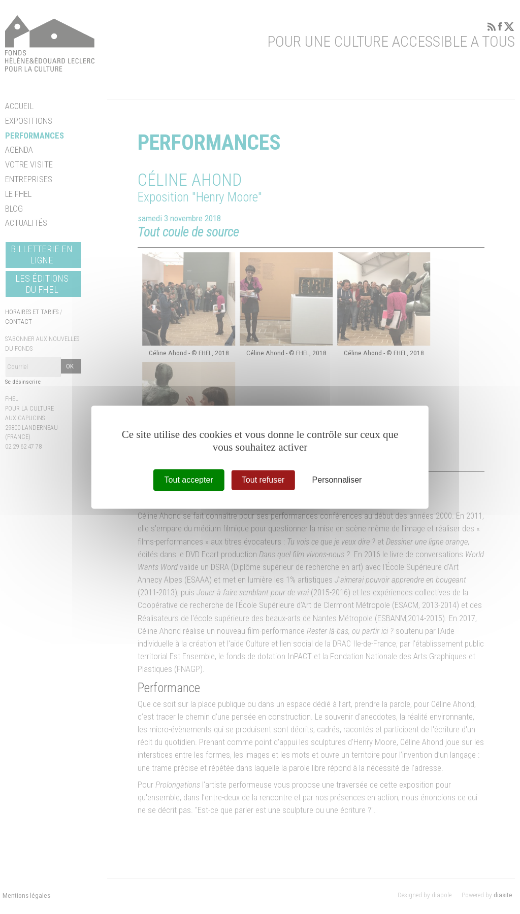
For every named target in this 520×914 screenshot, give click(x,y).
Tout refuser (263, 480)
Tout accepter (189, 480)
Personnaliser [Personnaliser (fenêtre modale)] (337, 480)
